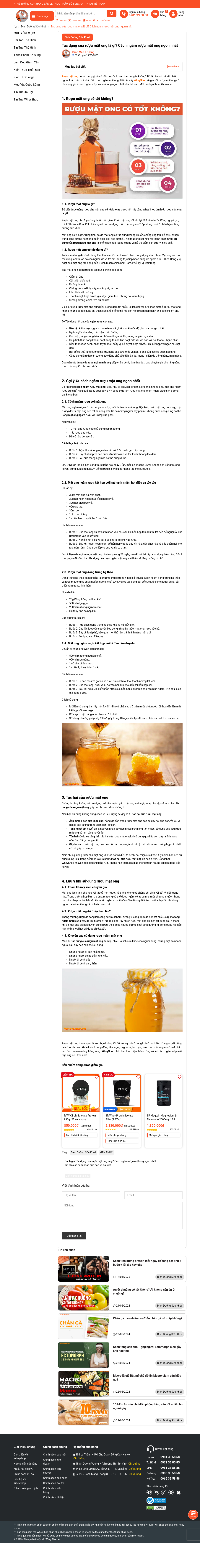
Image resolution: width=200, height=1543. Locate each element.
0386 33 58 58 (170, 1473)
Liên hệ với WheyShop (20, 1481)
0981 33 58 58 (170, 1457)
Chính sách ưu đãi (24, 1474)
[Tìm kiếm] (111, 13)
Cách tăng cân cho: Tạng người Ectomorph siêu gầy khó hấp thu (147, 1349)
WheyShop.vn (52, 1539)
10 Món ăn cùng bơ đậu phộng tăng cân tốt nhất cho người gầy (148, 1406)
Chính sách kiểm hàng (52, 1490)
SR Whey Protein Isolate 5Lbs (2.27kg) (119, 1117)
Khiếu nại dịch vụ (23, 1468)
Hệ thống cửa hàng (101, 20)
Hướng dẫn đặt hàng (25, 1463)
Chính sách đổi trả (53, 1483)
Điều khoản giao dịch (26, 1488)
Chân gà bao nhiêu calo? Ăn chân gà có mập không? (147, 1318)
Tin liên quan (66, 1250)
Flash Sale (60, 20)
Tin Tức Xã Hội (23, 92)
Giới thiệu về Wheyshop (21, 1456)
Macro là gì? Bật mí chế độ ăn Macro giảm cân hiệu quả (147, 1377)
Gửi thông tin (74, 1235)
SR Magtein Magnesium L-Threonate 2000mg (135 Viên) (162, 1118)
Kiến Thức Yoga (24, 77)
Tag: (64, 1152)
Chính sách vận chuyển (52, 1470)
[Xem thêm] (173, 66)
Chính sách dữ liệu (54, 1497)
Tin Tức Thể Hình (25, 47)
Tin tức (86, 20)
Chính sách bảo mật (54, 1454)
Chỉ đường (79, 1458)
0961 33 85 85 (170, 1468)
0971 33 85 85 (170, 1462)
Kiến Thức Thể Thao (27, 70)
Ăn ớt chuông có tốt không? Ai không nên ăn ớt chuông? (144, 1291)
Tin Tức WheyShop (26, 99)
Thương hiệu (74, 20)
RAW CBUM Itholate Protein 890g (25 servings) (80, 1117)
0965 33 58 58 (170, 1478)
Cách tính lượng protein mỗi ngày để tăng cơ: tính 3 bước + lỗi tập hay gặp (147, 1263)
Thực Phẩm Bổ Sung (27, 55)
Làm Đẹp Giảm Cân (26, 62)
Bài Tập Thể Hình (25, 40)
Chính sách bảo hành (55, 1477)
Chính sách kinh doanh (52, 1461)
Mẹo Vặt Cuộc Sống (27, 84)
